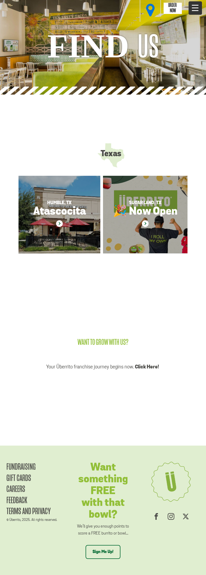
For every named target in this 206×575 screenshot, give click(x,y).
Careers (15, 489)
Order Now (172, 8)
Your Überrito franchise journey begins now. (103, 366)
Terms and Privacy (28, 511)
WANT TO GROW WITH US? (103, 342)
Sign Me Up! (103, 552)
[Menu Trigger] (195, 8)
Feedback (16, 500)
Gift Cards (18, 478)
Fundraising (21, 467)
